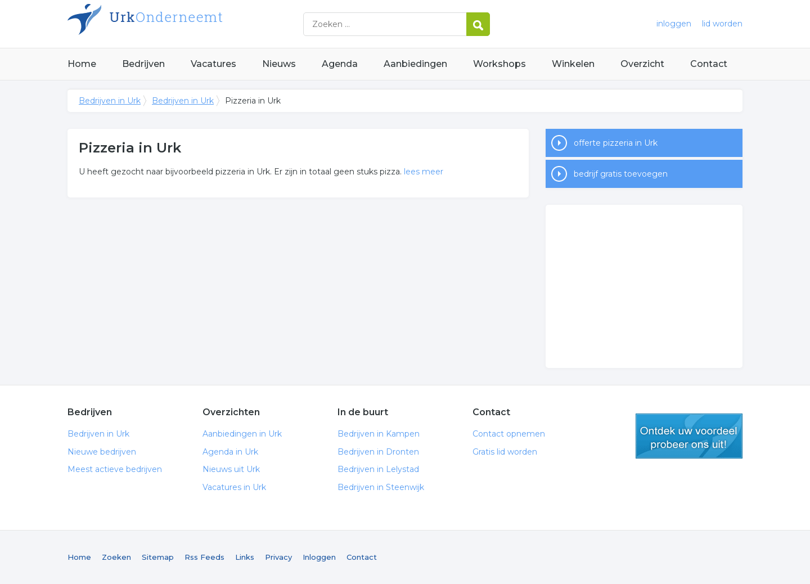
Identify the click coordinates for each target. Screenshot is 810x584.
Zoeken (116, 556)
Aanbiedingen (415, 64)
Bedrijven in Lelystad (378, 469)
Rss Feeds (204, 556)
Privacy (278, 556)
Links (244, 556)
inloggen (673, 24)
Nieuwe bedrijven (102, 452)
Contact (708, 64)
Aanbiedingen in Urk (242, 434)
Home (82, 64)
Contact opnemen (508, 434)
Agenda (340, 64)
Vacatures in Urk (234, 487)
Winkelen (573, 64)
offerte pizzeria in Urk (616, 143)
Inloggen (319, 556)
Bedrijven (143, 64)
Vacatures (213, 64)
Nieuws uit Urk (231, 469)
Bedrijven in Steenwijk (381, 487)
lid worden (722, 24)
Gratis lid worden (504, 452)
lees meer (423, 172)
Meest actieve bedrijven (115, 469)
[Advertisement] (644, 286)
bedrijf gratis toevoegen (621, 174)
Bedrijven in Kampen (379, 434)
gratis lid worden (689, 436)
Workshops (499, 64)
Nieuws (279, 64)
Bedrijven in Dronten (378, 452)
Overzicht (642, 64)
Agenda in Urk (230, 452)
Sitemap (158, 556)
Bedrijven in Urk (208, 24)
